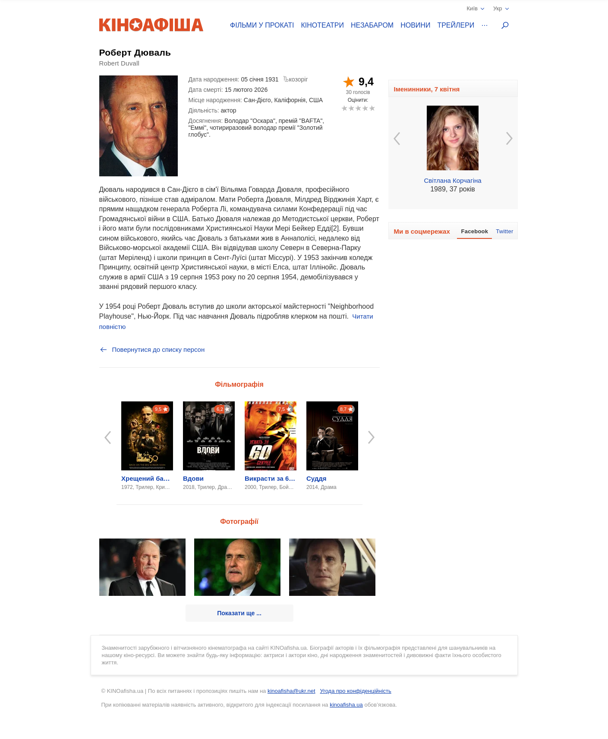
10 (372, 108)
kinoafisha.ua (346, 704)
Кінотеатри (322, 25)
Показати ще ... (239, 613)
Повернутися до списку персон (152, 349)
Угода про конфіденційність (355, 691)
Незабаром (372, 25)
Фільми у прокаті (262, 25)
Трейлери (455, 25)
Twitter (504, 231)
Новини (415, 25)
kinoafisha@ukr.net (291, 691)
